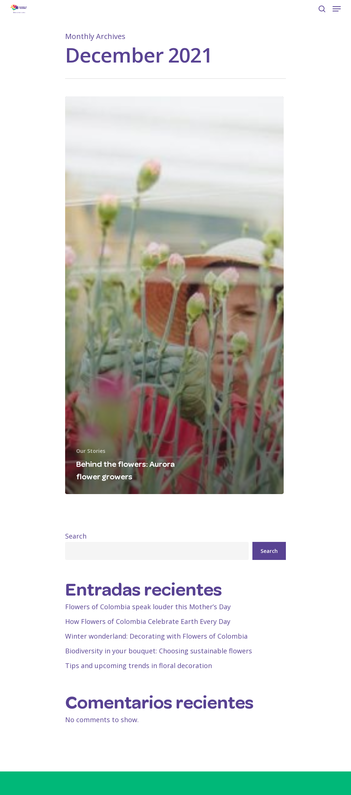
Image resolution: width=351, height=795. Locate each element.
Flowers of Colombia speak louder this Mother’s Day (148, 606)
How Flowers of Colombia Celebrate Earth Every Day (148, 621)
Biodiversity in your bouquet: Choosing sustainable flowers (158, 650)
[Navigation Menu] (337, 9)
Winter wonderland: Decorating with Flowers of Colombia (156, 636)
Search (75, 536)
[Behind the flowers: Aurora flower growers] (174, 295)
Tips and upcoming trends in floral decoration (138, 665)
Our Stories (90, 450)
